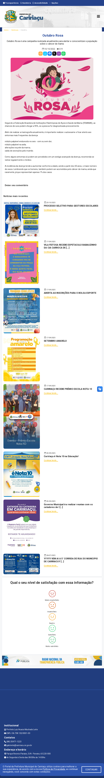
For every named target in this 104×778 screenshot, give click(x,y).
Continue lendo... (51, 210)
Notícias (14, 30)
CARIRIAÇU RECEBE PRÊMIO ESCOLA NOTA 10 (68, 389)
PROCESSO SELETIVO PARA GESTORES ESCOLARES (71, 205)
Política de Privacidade (53, 769)
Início (6, 30)
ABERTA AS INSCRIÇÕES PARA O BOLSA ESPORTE (70, 293)
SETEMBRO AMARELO (55, 341)
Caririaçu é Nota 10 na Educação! (61, 456)
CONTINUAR (91, 769)
